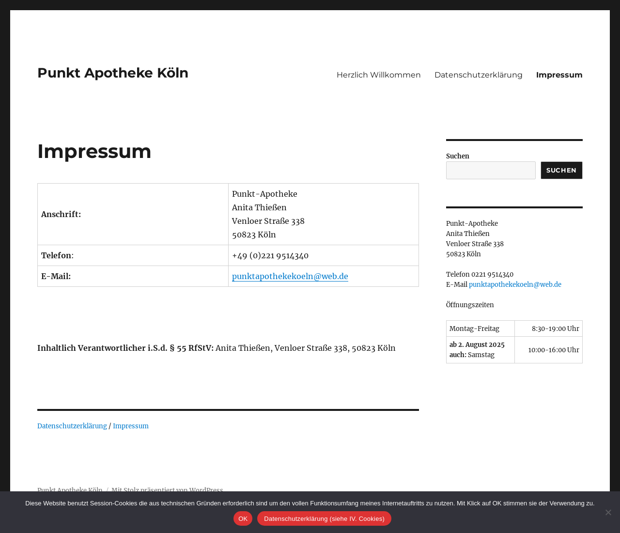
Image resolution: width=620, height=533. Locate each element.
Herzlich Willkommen (379, 74)
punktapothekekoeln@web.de (290, 276)
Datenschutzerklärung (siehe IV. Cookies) (324, 518)
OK (243, 518)
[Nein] (608, 512)
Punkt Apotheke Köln (112, 72)
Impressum (559, 74)
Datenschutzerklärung (478, 74)
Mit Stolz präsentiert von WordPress (167, 490)
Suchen (457, 156)
